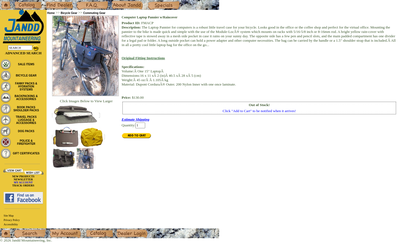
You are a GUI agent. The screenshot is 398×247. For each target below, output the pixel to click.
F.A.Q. (81, 2)
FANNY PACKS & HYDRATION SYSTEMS (26, 86)
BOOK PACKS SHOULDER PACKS (26, 109)
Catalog (19, 2)
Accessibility (11, 224)
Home (4, 2)
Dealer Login (126, 230)
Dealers (50, 2)
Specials (154, 2)
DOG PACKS (26, 131)
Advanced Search (23, 53)
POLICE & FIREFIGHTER (26, 142)
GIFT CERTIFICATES (26, 153)
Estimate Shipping (135, 119)
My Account (59, 230)
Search (19, 230)
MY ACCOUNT (23, 182)
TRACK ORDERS (23, 185)
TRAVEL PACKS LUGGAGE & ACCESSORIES (26, 119)
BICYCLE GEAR (26, 75)
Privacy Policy (12, 220)
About (116, 2)
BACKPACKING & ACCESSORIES (26, 98)
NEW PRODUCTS (23, 176)
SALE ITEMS (26, 64)
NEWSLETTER (23, 179)
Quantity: (128, 125)
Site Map (8, 215)
